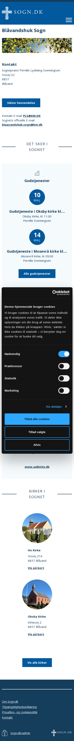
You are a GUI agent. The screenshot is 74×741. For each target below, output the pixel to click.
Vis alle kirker (37, 662)
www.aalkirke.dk (37, 467)
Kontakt (7, 717)
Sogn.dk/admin (20, 733)
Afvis (37, 444)
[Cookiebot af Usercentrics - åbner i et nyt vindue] (52, 292)
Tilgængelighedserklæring (19, 707)
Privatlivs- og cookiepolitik (19, 712)
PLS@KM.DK (32, 116)
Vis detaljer (54, 406)
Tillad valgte (36, 432)
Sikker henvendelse (21, 103)
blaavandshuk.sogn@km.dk (22, 125)
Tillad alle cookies (37, 419)
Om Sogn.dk (10, 701)
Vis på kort (36, 568)
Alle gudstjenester (37, 273)
